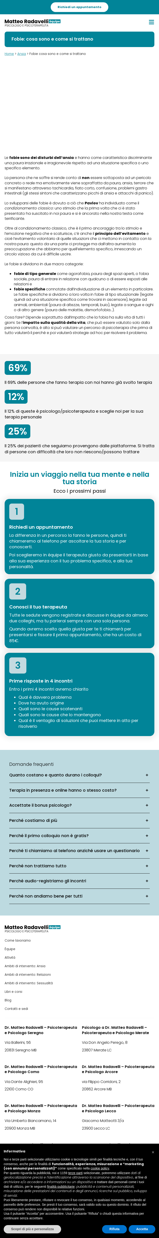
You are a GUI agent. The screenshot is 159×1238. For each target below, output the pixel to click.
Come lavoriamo (18, 940)
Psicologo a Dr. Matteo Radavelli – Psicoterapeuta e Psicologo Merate (115, 1030)
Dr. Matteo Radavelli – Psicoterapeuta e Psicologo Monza (41, 1108)
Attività (10, 957)
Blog (8, 1000)
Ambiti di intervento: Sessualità (29, 983)
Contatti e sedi (16, 1009)
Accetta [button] (142, 1229)
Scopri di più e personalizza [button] (32, 1229)
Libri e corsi (13, 992)
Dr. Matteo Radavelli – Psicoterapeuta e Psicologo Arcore (118, 1069)
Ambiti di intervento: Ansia (25, 966)
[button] (153, 1151)
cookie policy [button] (100, 1168)
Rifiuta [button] (114, 1229)
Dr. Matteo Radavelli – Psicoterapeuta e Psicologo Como (41, 1069)
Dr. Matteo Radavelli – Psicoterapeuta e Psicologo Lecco (118, 1108)
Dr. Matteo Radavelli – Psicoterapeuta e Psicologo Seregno (41, 1030)
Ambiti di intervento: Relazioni (28, 975)
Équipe (10, 949)
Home (9, 54)
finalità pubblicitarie (61, 1186)
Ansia (21, 54)
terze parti (75, 1173)
